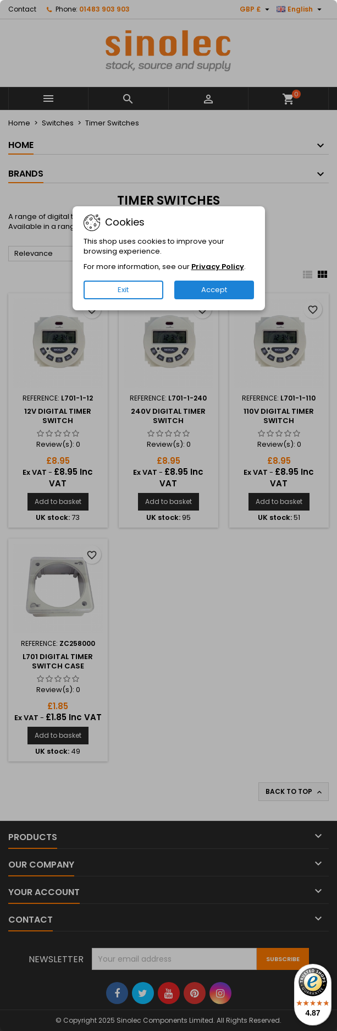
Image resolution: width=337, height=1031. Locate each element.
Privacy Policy (217, 266)
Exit (123, 289)
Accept (214, 289)
